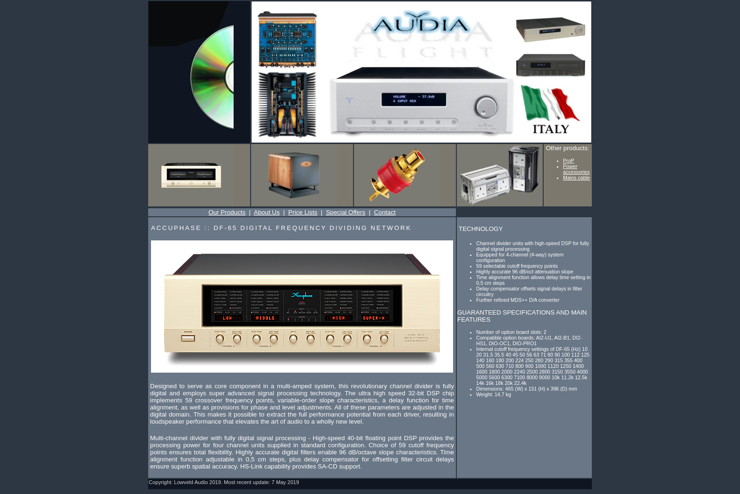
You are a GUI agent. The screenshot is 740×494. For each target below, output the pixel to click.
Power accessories (576, 169)
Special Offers (345, 212)
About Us (267, 212)
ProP (568, 160)
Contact (384, 212)
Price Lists (302, 212)
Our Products (227, 212)
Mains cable (576, 177)
